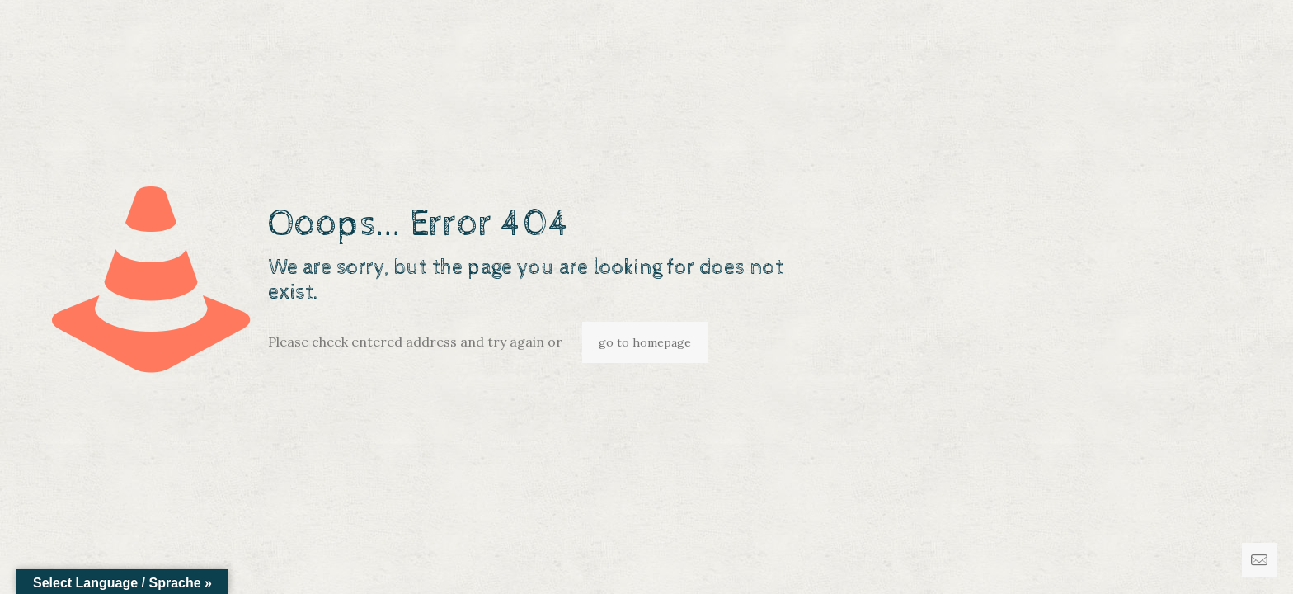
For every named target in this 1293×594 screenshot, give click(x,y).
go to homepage (645, 342)
